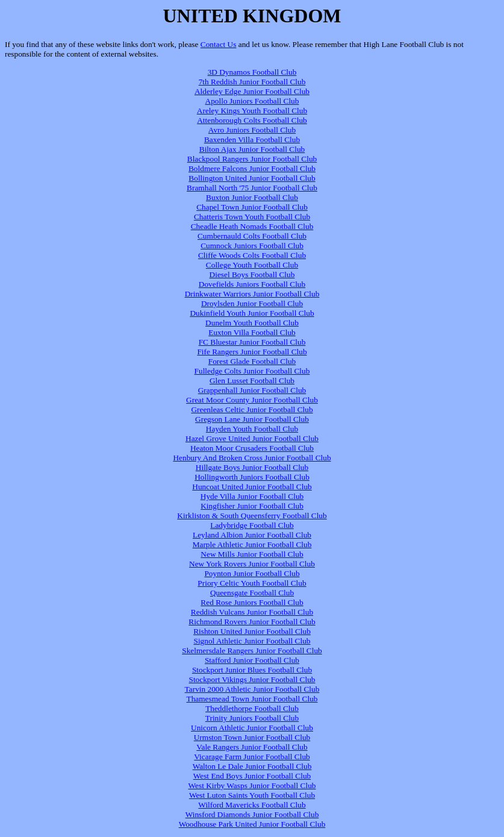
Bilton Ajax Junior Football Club (252, 149)
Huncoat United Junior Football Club (251, 486)
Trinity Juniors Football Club (252, 718)
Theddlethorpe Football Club (252, 708)
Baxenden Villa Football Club (252, 139)
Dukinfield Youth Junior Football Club (252, 313)
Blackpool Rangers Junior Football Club (252, 158)
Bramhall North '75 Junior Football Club (252, 187)
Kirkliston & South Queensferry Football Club (251, 515)
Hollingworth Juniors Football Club (252, 476)
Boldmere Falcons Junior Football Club (252, 168)
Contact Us (219, 44)
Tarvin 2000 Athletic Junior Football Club (252, 689)
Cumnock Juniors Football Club (252, 245)
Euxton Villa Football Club (251, 332)
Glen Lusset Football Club (252, 380)
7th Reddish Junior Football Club (252, 81)
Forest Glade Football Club (252, 361)
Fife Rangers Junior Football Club (251, 351)
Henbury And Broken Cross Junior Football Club (252, 457)
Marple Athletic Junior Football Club (252, 544)
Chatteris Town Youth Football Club (252, 216)
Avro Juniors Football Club (252, 129)
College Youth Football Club (252, 264)
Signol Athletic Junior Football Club (251, 640)
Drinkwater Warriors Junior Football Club (252, 293)
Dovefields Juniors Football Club (252, 284)
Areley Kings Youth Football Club (252, 110)
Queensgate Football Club (252, 592)
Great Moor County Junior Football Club (252, 399)
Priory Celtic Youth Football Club (252, 583)
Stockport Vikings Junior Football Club (252, 679)
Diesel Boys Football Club (252, 274)
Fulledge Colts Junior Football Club (252, 370)
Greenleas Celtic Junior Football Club (252, 409)
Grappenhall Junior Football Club (252, 390)
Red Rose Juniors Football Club (252, 602)
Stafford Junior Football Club (252, 660)
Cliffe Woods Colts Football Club (252, 255)
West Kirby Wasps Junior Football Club (252, 785)
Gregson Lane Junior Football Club (252, 419)
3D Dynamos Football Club (252, 72)
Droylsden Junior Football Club (252, 303)
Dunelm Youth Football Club (252, 322)
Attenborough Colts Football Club (252, 120)
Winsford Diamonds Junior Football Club (252, 814)
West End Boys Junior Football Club (252, 775)
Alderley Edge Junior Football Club (252, 91)
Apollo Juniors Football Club (252, 100)
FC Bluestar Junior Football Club (252, 341)
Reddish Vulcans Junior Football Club (252, 611)
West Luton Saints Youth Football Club (252, 795)
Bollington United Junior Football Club (251, 178)
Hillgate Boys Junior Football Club (252, 467)
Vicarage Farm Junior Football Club (252, 756)
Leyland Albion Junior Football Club (252, 534)
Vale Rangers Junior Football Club (251, 746)
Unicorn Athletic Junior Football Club (252, 727)
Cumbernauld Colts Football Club (252, 235)
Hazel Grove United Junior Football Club (252, 438)
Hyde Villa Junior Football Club (252, 496)
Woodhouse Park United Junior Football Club (252, 824)
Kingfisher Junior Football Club (252, 505)
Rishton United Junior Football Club (252, 631)
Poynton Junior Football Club (251, 573)
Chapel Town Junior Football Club (252, 207)
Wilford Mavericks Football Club (251, 804)
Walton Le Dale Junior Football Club (252, 766)
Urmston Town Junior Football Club (252, 737)
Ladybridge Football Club (251, 525)
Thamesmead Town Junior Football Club (252, 698)
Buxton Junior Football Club (252, 197)
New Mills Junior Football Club (252, 554)
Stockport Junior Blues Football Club (252, 669)
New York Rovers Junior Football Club (252, 563)
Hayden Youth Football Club (252, 428)
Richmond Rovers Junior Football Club (251, 621)
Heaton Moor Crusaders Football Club (252, 448)
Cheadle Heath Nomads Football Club (252, 226)
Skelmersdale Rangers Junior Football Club (252, 650)
